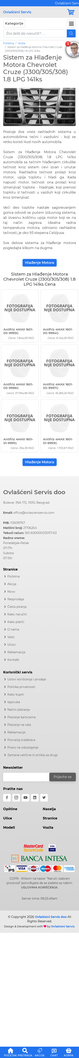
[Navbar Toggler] (71, 24)
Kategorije (14, 23)
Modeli (9, 828)
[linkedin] (35, 798)
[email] (29, 777)
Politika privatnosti (21, 686)
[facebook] (7, 798)
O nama (13, 629)
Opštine (10, 809)
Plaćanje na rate (19, 724)
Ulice (7, 818)
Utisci (11, 644)
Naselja (49, 809)
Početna (8, 43)
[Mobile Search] (71, 33)
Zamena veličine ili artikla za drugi (32, 755)
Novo (11, 591)
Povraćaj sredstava (21, 739)
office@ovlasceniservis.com (33, 513)
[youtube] (25, 798)
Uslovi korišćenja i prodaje (26, 679)
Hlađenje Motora (39, 263)
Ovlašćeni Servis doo (34, 492)
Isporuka (13, 702)
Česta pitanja (17, 606)
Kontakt (13, 659)
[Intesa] (39, 857)
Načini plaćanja (18, 709)
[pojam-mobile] (35, 33)
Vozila (21, 43)
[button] (10, 1052)
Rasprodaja (15, 599)
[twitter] (44, 798)
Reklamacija (16, 652)
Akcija (11, 584)
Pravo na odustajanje (22, 747)
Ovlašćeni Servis (17, 12)
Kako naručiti (17, 614)
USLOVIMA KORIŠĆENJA (39, 887)
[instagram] (16, 798)
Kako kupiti (15, 694)
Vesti (11, 637)
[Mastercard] (34, 847)
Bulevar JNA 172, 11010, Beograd (26, 502)
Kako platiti (15, 621)
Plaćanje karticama (21, 717)
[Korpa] (71, 12)
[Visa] (50, 847)
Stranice (50, 818)
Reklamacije (16, 732)
